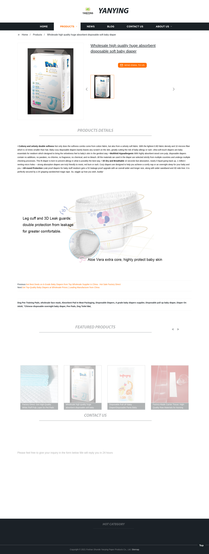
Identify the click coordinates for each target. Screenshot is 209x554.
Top (201, 545)
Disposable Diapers (105, 303)
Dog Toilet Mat (84, 306)
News (91, 28)
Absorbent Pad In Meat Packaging (78, 303)
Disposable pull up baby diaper (160, 303)
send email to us (132, 65)
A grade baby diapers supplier (130, 303)
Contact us (135, 28)
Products (67, 28)
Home (44, 28)
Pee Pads (71, 306)
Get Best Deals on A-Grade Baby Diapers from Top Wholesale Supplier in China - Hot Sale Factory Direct (73, 284)
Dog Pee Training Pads (28, 303)
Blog (110, 28)
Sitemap (135, 549)
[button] (86, 89)
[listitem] (104, 88)
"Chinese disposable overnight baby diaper (45, 306)
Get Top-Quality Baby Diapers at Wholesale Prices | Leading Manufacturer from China (61, 287)
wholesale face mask (50, 303)
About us (162, 28)
